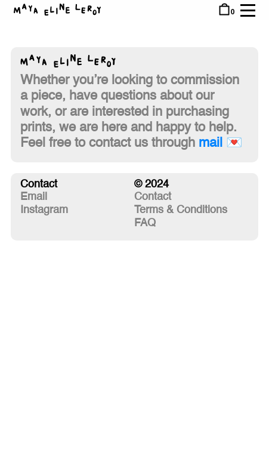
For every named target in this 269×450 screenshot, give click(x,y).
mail (210, 143)
